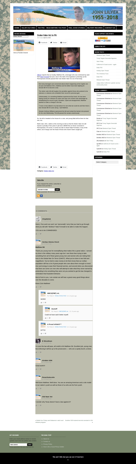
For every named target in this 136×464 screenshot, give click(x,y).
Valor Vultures (28, 28)
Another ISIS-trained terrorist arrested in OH (79, 420)
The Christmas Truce (102, 73)
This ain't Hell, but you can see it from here (68, 457)
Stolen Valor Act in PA (47, 35)
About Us (46, 439)
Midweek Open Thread (103, 80)
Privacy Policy (47, 444)
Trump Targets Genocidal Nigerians (107, 58)
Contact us (110, 28)
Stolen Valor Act (49, 171)
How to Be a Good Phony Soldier (53, 447)
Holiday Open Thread (103, 70)
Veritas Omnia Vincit (60, 296)
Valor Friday (100, 61)
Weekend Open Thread (103, 55)
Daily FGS (99, 67)
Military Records (95, 28)
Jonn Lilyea (40, 37)
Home (16, 28)
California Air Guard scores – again (106, 64)
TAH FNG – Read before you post (52, 28)
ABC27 (39, 75)
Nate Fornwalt (44, 77)
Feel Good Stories (77, 28)
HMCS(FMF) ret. (64, 311)
